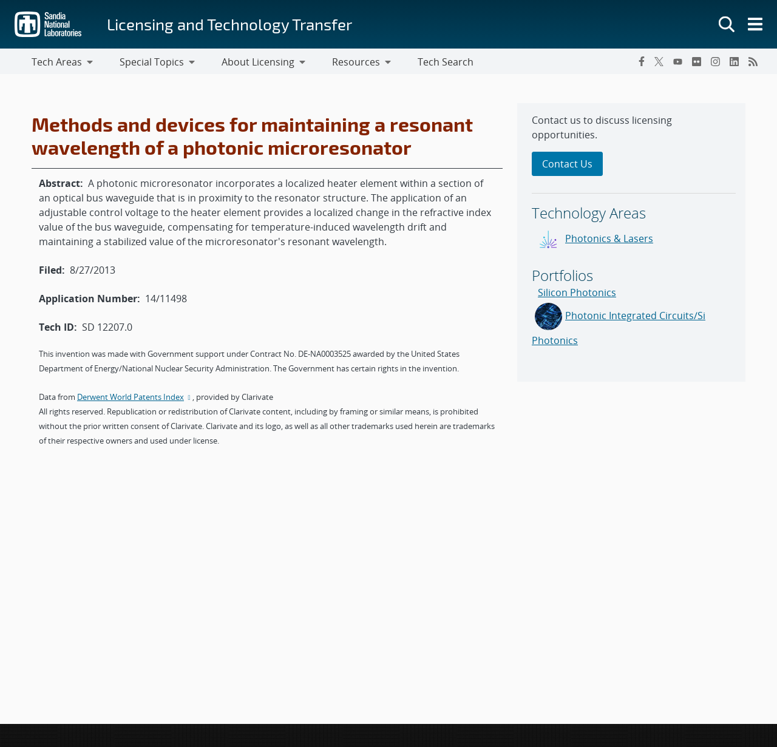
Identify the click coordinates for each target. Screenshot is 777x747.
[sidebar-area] (631, 245)
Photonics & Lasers (609, 241)
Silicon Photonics (577, 295)
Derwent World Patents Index (134, 399)
